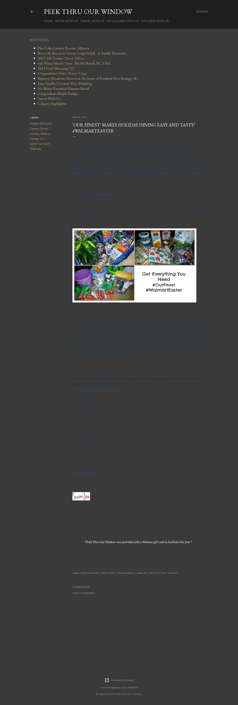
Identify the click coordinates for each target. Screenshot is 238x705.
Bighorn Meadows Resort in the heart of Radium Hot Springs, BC (88, 78)
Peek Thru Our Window (88, 11)
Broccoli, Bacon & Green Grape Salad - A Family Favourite (82, 53)
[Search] (202, 11)
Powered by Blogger (119, 680)
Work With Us (66, 21)
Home (48, 21)
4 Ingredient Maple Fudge (58, 93)
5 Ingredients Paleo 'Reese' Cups (62, 73)
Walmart (35, 149)
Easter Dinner (39, 128)
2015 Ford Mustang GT (56, 68)
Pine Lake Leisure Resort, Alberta (63, 48)
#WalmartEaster (41, 123)
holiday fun (37, 139)
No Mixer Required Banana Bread (63, 88)
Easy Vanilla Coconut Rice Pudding (65, 83)
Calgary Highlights (52, 103)
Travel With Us (92, 21)
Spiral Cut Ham (40, 144)
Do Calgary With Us (123, 21)
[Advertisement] (138, 631)
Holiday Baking (40, 134)
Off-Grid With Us (155, 21)
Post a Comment (83, 593)
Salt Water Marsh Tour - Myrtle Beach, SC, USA (74, 63)
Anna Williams (129, 687)
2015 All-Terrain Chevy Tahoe (61, 58)
